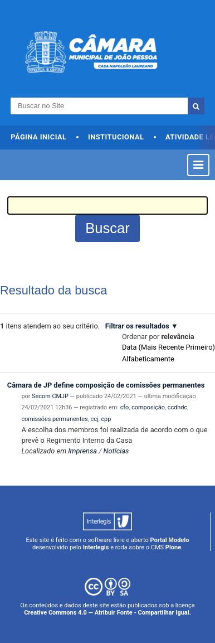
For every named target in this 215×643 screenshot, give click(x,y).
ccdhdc (177, 407)
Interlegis (96, 547)
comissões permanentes (54, 419)
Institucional (116, 137)
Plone (173, 547)
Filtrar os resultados (137, 326)
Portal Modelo (169, 540)
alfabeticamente (148, 359)
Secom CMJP (50, 396)
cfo (124, 407)
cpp (106, 419)
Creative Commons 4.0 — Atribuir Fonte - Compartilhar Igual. (107, 612)
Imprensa (82, 451)
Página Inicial (38, 137)
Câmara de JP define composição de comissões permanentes (106, 385)
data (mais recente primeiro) (168, 347)
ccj (95, 419)
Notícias (116, 451)
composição (148, 407)
